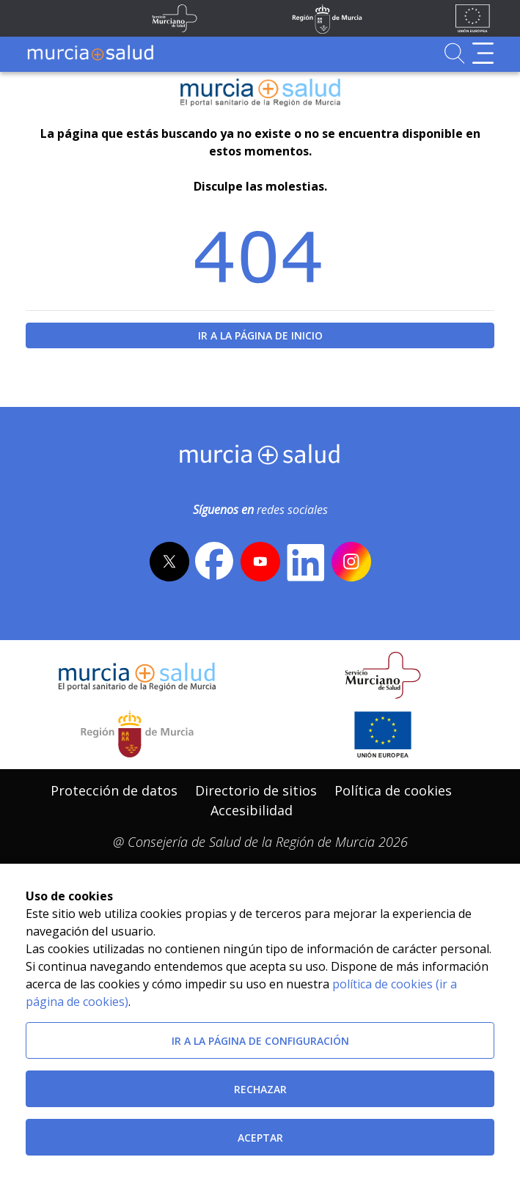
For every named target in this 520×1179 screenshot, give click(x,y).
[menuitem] (114, 791)
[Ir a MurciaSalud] (90, 53)
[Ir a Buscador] (454, 53)
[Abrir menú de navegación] (483, 53)
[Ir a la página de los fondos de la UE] (472, 18)
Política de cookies (393, 790)
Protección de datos (114, 790)
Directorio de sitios (256, 790)
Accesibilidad (251, 810)
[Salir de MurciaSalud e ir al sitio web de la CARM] (137, 733)
